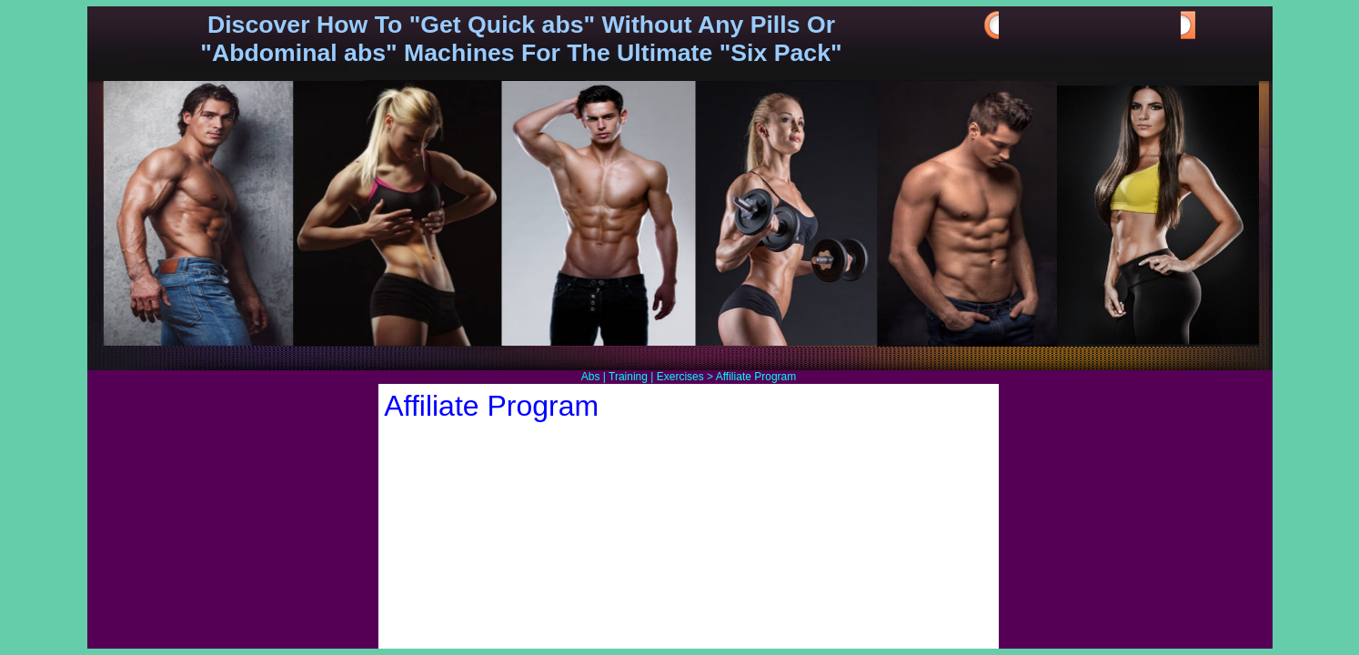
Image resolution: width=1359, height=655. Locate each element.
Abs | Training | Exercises (642, 376)
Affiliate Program (756, 376)
